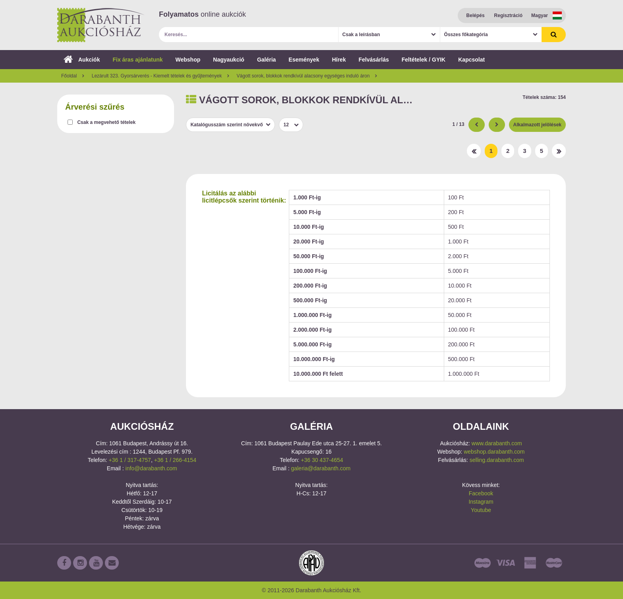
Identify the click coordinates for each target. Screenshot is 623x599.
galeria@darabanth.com (320, 468)
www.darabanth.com (497, 443)
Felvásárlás (373, 59)
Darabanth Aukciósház (101, 25)
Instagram (480, 502)
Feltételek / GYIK (423, 59)
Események (303, 59)
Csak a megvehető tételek (106, 122)
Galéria (266, 59)
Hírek (339, 59)
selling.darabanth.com (497, 460)
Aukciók (82, 59)
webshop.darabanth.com (494, 451)
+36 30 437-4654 (322, 460)
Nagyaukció (228, 59)
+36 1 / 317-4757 (130, 460)
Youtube (481, 510)
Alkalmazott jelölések (537, 125)
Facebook (481, 493)
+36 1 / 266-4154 (175, 460)
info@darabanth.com (151, 468)
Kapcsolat (471, 59)
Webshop (188, 59)
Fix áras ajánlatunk (137, 59)
